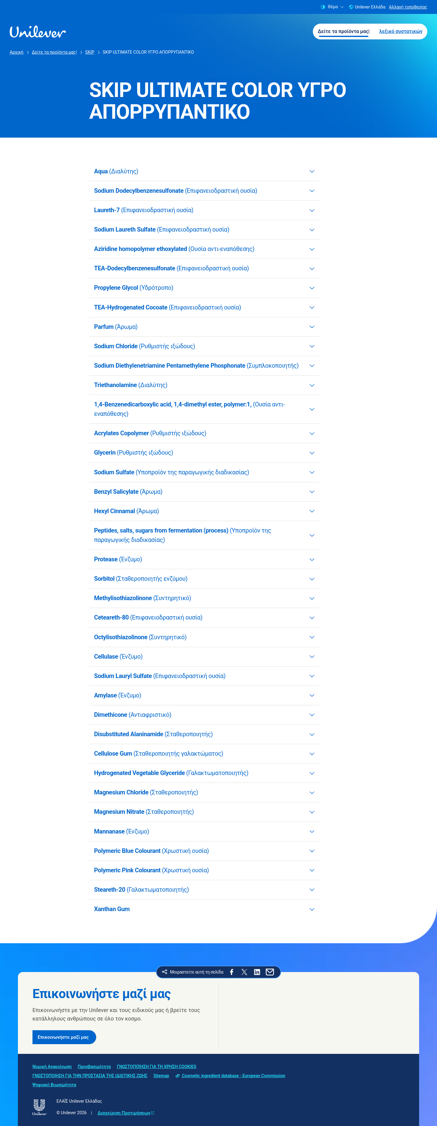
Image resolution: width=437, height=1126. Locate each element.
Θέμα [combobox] (332, 6)
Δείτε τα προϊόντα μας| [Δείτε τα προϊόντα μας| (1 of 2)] (344, 31)
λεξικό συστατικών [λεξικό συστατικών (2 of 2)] (400, 31)
